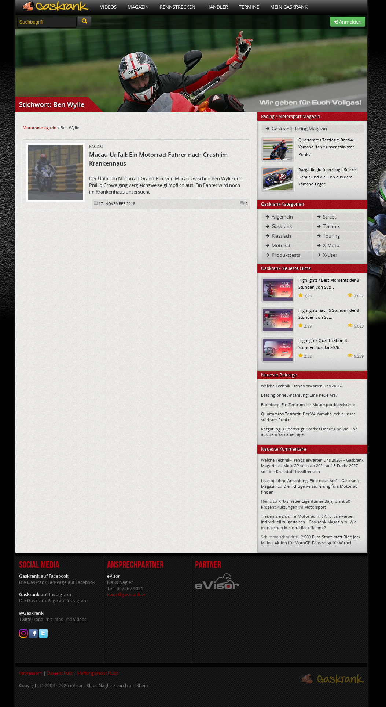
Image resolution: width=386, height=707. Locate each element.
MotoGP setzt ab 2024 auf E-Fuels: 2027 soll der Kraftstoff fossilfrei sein (309, 468)
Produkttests (282, 255)
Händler (217, 7)
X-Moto (327, 245)
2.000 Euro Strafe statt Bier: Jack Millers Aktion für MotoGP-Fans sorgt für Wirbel (310, 539)
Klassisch (278, 235)
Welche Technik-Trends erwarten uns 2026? (301, 386)
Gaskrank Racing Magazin (296, 128)
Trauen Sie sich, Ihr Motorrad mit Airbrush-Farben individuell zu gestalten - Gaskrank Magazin (308, 518)
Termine (249, 7)
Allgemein (279, 216)
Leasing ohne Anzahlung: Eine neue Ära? (299, 395)
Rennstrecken (177, 7)
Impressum (30, 673)
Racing (96, 146)
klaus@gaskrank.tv (126, 594)
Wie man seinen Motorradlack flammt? (309, 524)
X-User (326, 255)
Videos (108, 7)
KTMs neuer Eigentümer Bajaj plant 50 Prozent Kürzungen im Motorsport (305, 503)
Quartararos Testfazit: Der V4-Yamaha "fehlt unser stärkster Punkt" (326, 146)
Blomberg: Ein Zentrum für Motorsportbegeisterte (308, 404)
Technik (328, 226)
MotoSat (278, 245)
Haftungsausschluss (97, 673)
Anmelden (347, 21)
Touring (328, 235)
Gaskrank (278, 226)
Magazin (138, 7)
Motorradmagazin (39, 127)
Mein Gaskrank (289, 7)
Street (326, 216)
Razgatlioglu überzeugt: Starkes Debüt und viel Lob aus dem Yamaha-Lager (327, 176)
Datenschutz (60, 673)
